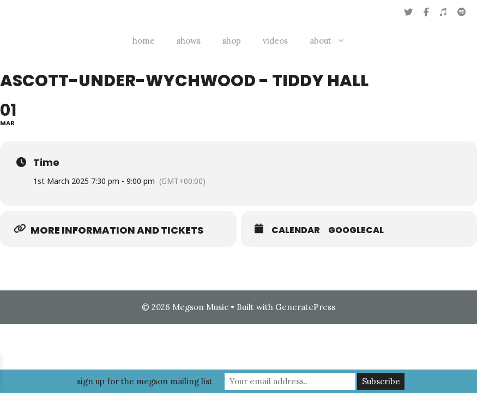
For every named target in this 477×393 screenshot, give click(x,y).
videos (275, 40)
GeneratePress (305, 307)
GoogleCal (356, 230)
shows (189, 40)
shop (231, 40)
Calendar (295, 230)
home (143, 40)
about (333, 41)
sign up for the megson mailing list (145, 381)
